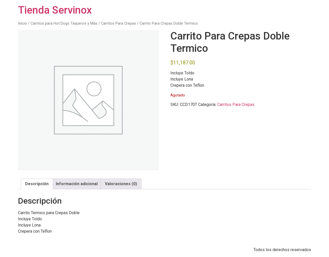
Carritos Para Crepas (118, 23)
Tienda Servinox (55, 10)
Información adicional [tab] (77, 183)
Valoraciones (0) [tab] (121, 183)
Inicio (22, 23)
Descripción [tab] (37, 183)
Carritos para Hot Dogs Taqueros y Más (64, 23)
